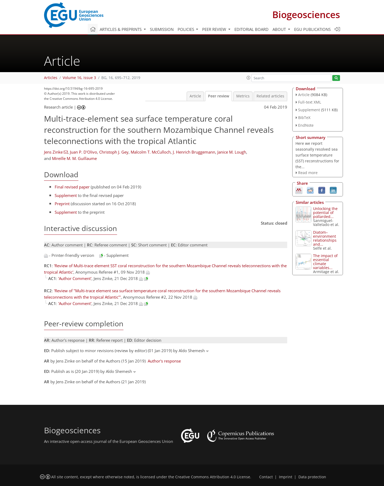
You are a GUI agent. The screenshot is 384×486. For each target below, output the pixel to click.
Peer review (218, 96)
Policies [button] (186, 29)
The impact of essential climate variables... (325, 261)
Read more (308, 172)
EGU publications (312, 29)
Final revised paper (72, 187)
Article (195, 96)
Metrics (243, 96)
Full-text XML (309, 102)
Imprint (285, 477)
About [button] (280, 29)
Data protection (312, 477)
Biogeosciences (306, 14)
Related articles (270, 96)
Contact (266, 477)
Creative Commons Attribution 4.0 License (212, 477)
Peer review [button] (214, 29)
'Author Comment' (74, 278)
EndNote (306, 125)
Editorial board (251, 29)
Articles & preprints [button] (121, 29)
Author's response (164, 361)
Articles (50, 77)
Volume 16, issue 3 (79, 77)
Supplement (66, 195)
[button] (248, 77)
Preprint (62, 203)
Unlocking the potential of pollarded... (325, 212)
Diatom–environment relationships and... (325, 238)
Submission (162, 29)
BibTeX (304, 117)
